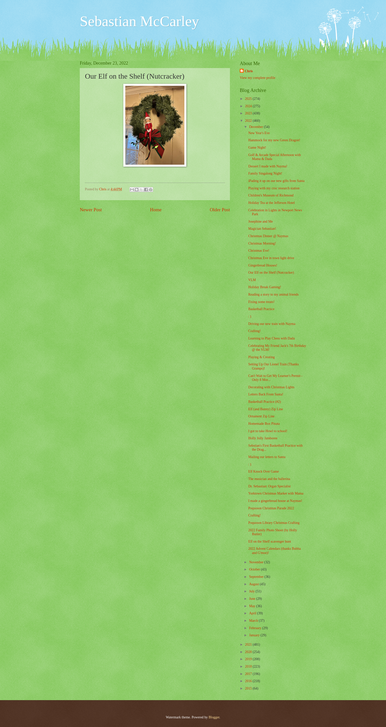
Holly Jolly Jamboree (262, 438)
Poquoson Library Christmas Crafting (273, 523)
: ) (249, 316)
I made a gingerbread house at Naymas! (275, 501)
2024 (249, 106)
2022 (249, 121)
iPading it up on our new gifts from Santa (276, 181)
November (256, 562)
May (252, 606)
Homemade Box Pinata (264, 424)
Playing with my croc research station (273, 188)
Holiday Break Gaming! (264, 287)
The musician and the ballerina (269, 479)
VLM (252, 280)
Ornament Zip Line (261, 416)
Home (155, 209)
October (255, 569)
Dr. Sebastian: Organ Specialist (269, 486)
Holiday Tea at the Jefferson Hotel (271, 203)
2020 (249, 652)
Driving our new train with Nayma (271, 324)
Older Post (220, 209)
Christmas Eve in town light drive (271, 258)
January (254, 635)
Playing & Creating (261, 357)
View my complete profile (257, 78)
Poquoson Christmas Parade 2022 (271, 508)
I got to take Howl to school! (267, 431)
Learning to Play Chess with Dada (271, 338)
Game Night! (257, 147)
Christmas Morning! (262, 243)
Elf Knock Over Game (263, 471)
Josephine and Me (260, 221)
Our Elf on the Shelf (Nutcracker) (271, 272)
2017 (249, 674)
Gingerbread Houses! (262, 265)
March (254, 620)
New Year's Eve (259, 133)
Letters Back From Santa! (265, 394)
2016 (249, 681)
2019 (249, 659)
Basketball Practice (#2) (264, 402)
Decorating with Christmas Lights (271, 387)
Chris (249, 71)
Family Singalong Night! (265, 173)
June (252, 599)
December (256, 127)
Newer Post (91, 209)
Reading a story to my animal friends (273, 294)
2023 (249, 113)
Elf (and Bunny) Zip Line (265, 409)
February (255, 628)
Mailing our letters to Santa (266, 457)
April (253, 613)
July (252, 591)
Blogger (214, 717)
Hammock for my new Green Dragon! (274, 140)
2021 (249, 644)
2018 (249, 666)
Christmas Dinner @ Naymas (268, 236)
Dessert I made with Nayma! (267, 166)
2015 (249, 688)
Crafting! (254, 331)
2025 (249, 99)
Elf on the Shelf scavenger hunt (269, 541)
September (256, 577)
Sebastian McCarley (139, 21)
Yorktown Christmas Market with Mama (275, 493)
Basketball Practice (261, 309)
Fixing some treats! (261, 302)
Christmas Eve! (258, 250)
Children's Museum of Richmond (270, 195)
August (254, 584)
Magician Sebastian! (262, 229)
